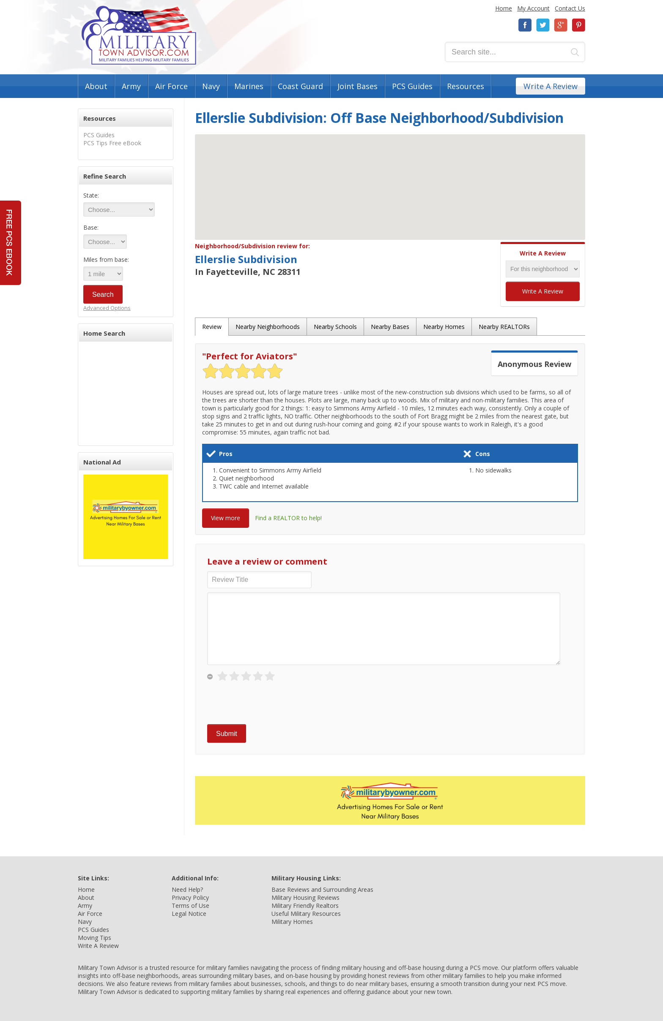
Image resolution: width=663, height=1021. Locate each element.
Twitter (543, 25)
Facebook (525, 25)
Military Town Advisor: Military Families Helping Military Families (139, 35)
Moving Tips (94, 938)
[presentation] (271, 703)
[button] (390, 179)
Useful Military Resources (306, 914)
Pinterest (578, 25)
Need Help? (187, 889)
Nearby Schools (335, 327)
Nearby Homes (444, 327)
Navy (211, 86)
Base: (91, 227)
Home (503, 8)
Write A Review (550, 86)
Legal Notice (189, 914)
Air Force (171, 86)
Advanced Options (107, 308)
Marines (248, 86)
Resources (465, 86)
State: (91, 195)
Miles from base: (106, 259)
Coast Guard (300, 86)
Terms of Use (190, 906)
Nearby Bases (390, 327)
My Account (533, 8)
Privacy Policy (190, 897)
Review (212, 327)
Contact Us (570, 8)
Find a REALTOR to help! (288, 518)
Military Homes (292, 922)
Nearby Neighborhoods (268, 327)
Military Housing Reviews (305, 897)
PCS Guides (412, 86)
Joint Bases (357, 86)
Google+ (560, 25)
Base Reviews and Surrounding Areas (322, 889)
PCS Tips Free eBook (112, 143)
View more (225, 518)
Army (131, 86)
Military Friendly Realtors (305, 906)
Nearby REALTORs (504, 327)
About (96, 86)
